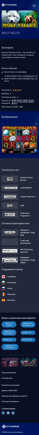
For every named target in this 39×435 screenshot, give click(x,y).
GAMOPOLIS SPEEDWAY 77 (10, 347)
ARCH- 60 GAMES (9, 324)
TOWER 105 (7, 340)
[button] (36, 123)
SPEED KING (27, 340)
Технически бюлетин (9, 373)
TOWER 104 (26, 333)
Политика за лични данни (11, 385)
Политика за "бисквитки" (10, 401)
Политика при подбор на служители (14, 396)
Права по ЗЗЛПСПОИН (9, 390)
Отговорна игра (7, 378)
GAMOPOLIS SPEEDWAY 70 (28, 324)
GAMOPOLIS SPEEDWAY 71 (9, 333)
